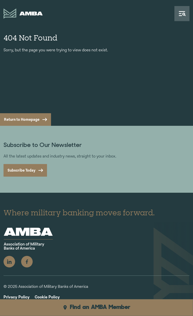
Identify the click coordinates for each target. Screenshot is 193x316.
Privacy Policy (17, 297)
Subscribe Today (21, 170)
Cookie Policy (47, 297)
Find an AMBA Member (96, 307)
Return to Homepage (21, 119)
